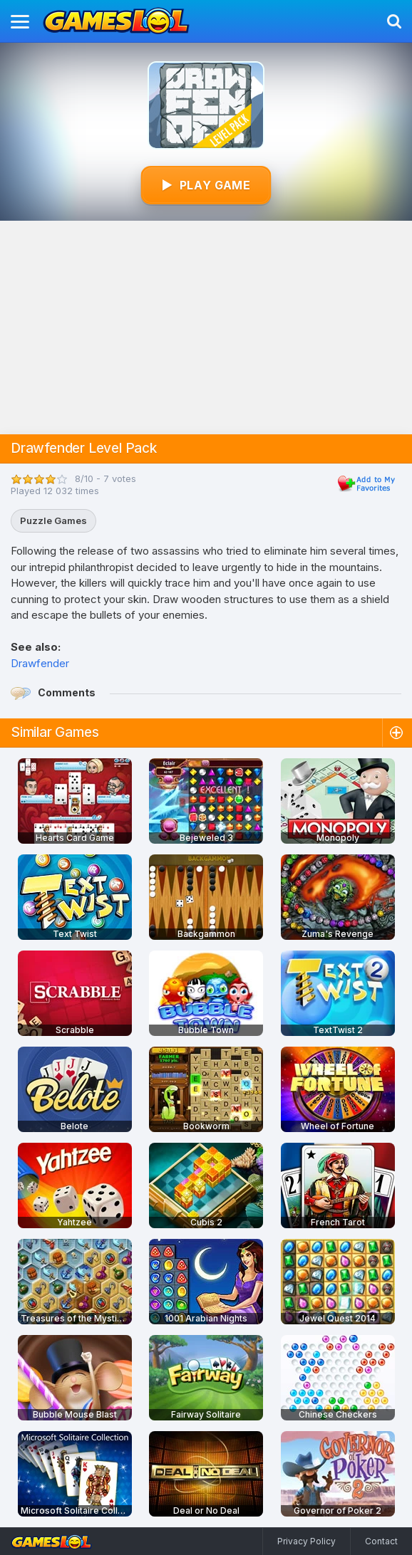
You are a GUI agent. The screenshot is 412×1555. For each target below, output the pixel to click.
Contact (381, 1541)
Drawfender (40, 663)
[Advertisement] (206, 327)
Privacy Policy (306, 1541)
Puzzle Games (53, 520)
